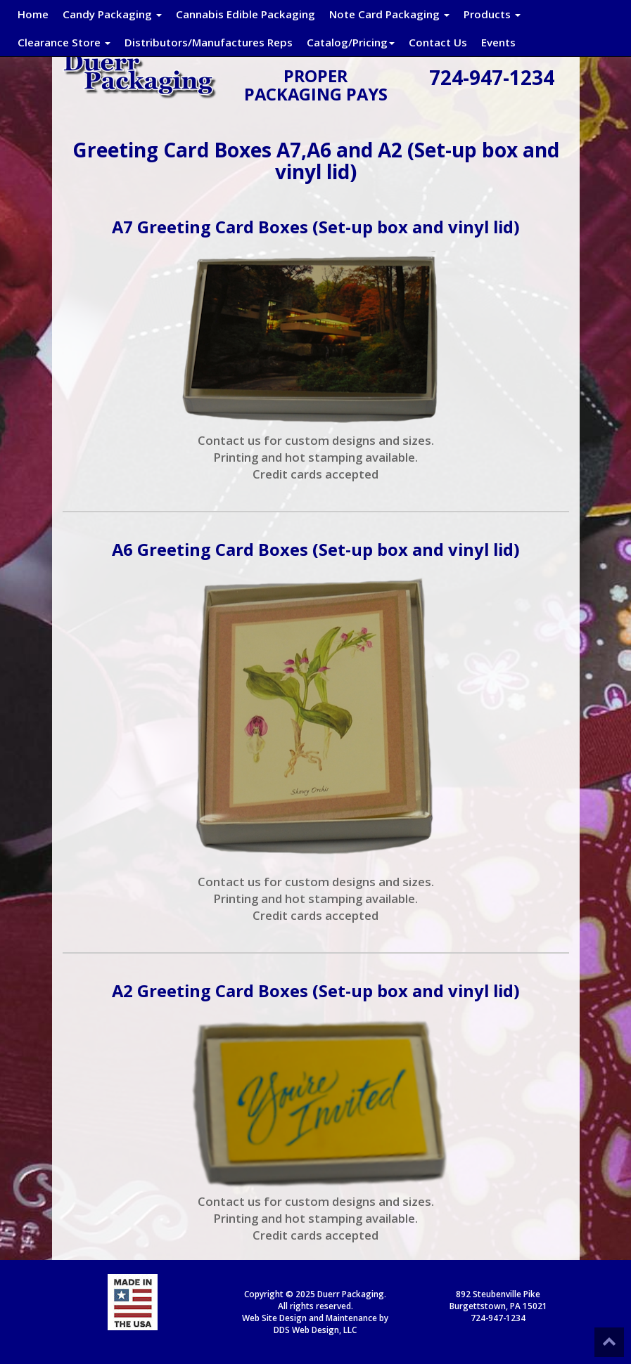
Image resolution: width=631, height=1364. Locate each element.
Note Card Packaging (389, 14)
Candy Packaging (112, 14)
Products (492, 14)
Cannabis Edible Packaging (245, 14)
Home (33, 14)
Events (498, 42)
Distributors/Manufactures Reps (209, 42)
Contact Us (438, 42)
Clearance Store (64, 42)
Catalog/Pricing (351, 42)
